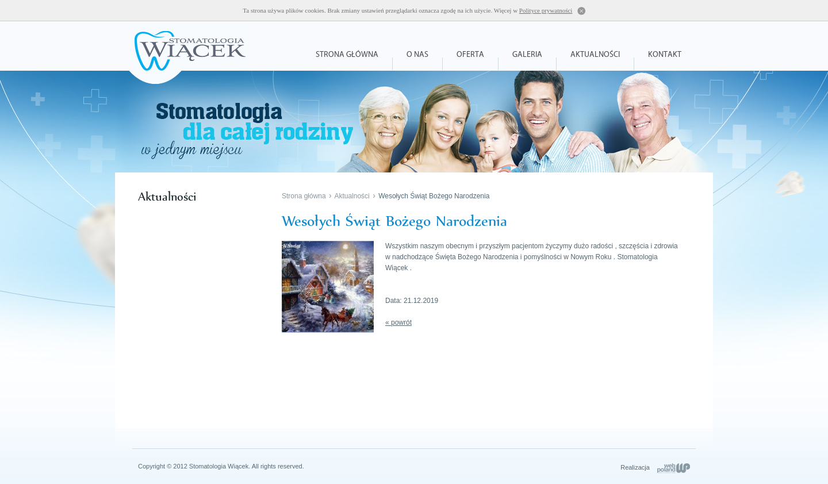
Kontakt (664, 55)
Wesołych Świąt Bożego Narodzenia (433, 196)
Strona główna (347, 55)
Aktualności (595, 55)
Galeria (527, 55)
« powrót (398, 322)
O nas (417, 55)
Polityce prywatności (546, 10)
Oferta (470, 55)
